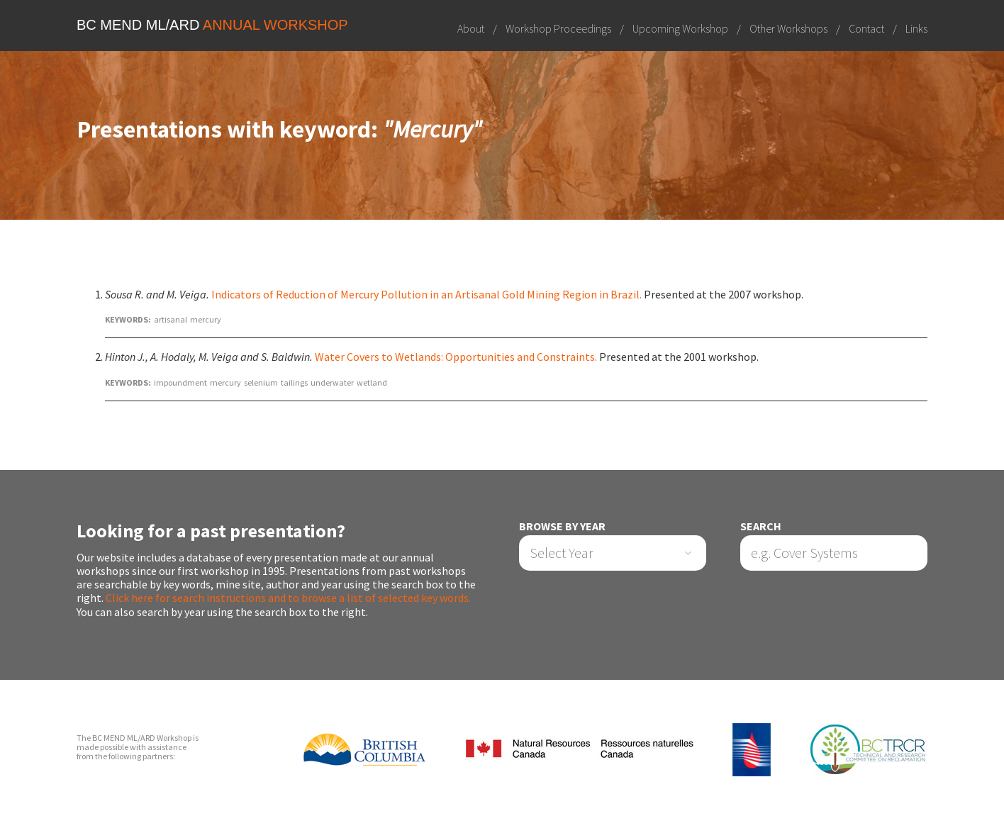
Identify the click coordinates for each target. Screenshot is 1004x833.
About (470, 28)
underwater (332, 382)
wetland (372, 382)
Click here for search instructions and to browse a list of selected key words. (288, 598)
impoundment (180, 382)
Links (916, 28)
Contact (866, 28)
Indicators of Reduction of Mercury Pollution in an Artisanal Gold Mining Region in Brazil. (426, 294)
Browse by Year (562, 526)
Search (760, 526)
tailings (294, 382)
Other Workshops (788, 28)
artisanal (170, 319)
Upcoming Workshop (680, 28)
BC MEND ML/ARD (212, 25)
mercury (205, 319)
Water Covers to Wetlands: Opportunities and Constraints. (456, 357)
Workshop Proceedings (558, 28)
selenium (261, 382)
